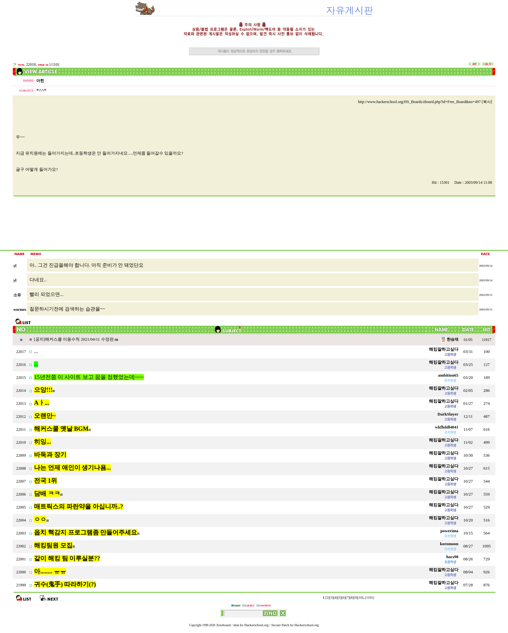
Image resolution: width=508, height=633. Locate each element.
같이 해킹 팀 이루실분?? (67, 558)
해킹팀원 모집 (53, 545)
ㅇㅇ (40, 519)
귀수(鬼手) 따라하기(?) (65, 584)
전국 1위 (45, 480)
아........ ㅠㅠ (50, 571)
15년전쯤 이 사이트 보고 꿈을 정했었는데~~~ (89, 377)
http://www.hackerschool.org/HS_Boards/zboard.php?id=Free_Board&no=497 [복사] (425, 102)
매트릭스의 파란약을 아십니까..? (78, 506)
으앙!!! (43, 389)
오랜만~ (45, 415)
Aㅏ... (41, 402)
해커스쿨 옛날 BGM (61, 428)
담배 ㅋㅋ (47, 493)
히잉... (42, 441)
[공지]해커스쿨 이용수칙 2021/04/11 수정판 (74, 339)
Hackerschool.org (256, 625)
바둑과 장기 (50, 454)
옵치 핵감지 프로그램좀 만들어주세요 (85, 532)
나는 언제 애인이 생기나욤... (72, 467)
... (36, 351)
